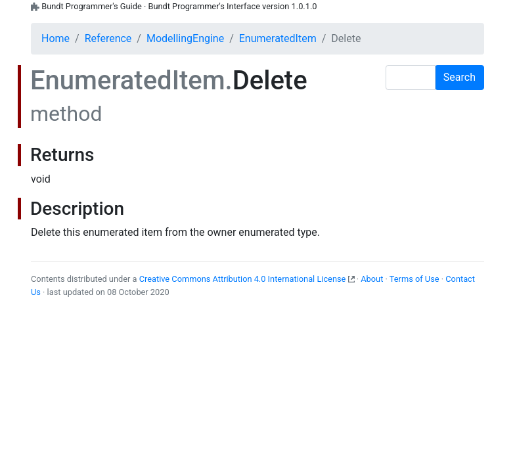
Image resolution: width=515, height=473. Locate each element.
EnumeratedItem (278, 38)
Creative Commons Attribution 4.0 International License (242, 279)
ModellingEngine (185, 38)
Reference (108, 38)
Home (55, 38)
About (372, 279)
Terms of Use (414, 279)
